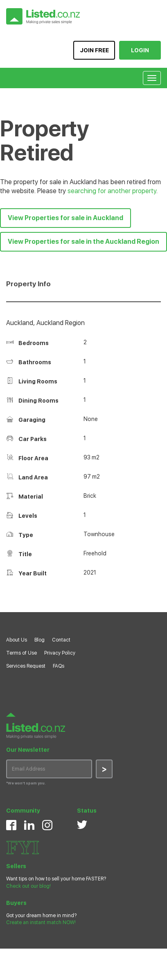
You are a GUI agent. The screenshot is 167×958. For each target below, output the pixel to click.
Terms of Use (21, 653)
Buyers (16, 903)
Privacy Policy (59, 653)
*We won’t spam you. (26, 783)
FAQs (58, 666)
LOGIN (140, 50)
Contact (61, 640)
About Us (16, 640)
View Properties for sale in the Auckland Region (83, 241)
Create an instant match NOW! (41, 922)
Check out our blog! (28, 886)
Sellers (16, 866)
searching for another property (112, 191)
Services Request (25, 666)
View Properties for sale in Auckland (65, 218)
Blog (39, 640)
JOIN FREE (94, 50)
